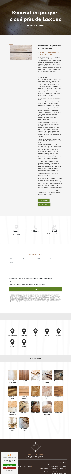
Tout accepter (9, 465)
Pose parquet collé (62, 465)
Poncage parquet (62, 466)
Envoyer (37, 282)
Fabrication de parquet (53, 466)
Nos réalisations (44, 2)
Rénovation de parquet (45, 468)
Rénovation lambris (55, 468)
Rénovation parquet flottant (45, 465)
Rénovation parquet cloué (61, 471)
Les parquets (25, 2)
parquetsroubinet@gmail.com (54, 233)
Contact (53, 2)
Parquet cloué (63, 468)
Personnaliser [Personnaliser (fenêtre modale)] (9, 470)
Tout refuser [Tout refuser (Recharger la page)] (9, 468)
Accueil (17, 2)
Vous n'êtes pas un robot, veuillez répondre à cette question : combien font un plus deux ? (31, 271)
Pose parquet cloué (54, 470)
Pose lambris (54, 465)
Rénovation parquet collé (49, 471)
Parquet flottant (62, 470)
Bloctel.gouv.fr (34, 294)
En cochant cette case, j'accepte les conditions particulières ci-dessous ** (28, 277)
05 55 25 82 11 (35, 233)
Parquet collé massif (23, 465)
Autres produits (34, 2)
